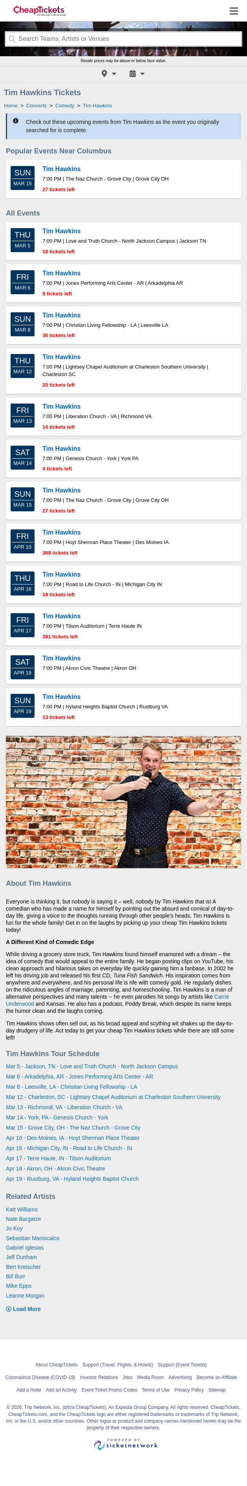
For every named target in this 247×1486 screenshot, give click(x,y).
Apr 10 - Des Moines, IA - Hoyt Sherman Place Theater (73, 1138)
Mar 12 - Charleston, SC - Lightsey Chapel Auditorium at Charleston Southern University (113, 1097)
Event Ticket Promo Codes (109, 1390)
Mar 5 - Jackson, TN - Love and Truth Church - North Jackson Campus (92, 1066)
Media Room (150, 1377)
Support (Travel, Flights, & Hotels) (117, 1365)
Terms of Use (156, 1390)
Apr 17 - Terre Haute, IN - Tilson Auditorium (58, 1158)
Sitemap (217, 1390)
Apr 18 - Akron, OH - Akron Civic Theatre (55, 1168)
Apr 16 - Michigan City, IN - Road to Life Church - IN (69, 1148)
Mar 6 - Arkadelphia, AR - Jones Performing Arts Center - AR (79, 1076)
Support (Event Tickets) (182, 1365)
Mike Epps (18, 1286)
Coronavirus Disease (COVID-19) (40, 1377)
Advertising (180, 1377)
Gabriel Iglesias (25, 1247)
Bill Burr (15, 1276)
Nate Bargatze (23, 1219)
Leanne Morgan (25, 1295)
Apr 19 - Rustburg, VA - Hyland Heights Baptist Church (72, 1179)
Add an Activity (61, 1390)
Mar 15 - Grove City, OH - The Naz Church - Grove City (73, 1128)
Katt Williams (22, 1209)
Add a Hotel (28, 1390)
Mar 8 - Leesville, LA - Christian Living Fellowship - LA (71, 1087)
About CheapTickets (56, 1365)
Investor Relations (99, 1377)
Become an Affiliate (217, 1377)
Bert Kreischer (23, 1267)
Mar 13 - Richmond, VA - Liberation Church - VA (64, 1107)
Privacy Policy (189, 1390)
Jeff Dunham (21, 1257)
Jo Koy (14, 1228)
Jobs (127, 1377)
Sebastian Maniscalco (32, 1238)
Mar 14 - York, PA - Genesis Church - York (57, 1117)
